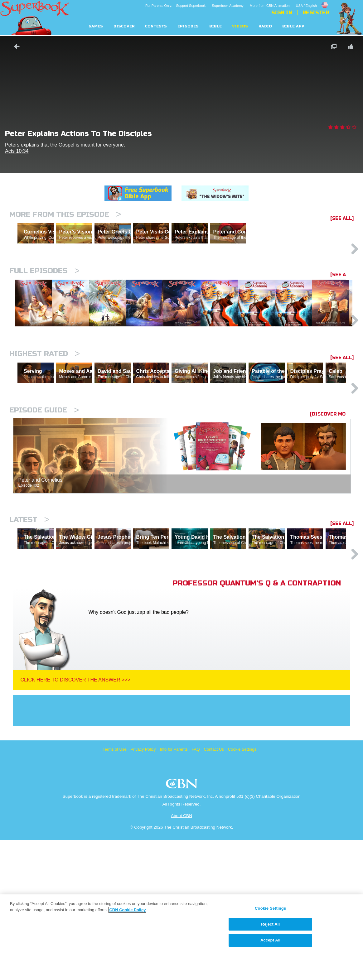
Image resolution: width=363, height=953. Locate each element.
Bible (215, 26)
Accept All (270, 940)
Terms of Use (115, 862)
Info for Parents (174, 862)
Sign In (281, 12)
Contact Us (214, 862)
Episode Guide (44, 496)
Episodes (188, 26)
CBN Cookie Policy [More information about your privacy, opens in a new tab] (127, 909)
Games (96, 26)
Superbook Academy (228, 5)
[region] (181, 923)
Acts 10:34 (17, 151)
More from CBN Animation (270, 5)
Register (315, 12)
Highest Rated (44, 412)
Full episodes (44, 298)
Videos (240, 26)
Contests (156, 26)
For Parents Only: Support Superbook (175, 5)
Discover (124, 26)
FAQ (196, 862)
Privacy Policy (143, 862)
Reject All (270, 924)
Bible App (293, 26)
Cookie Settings (242, 862)
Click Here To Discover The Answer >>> (76, 793)
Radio (265, 26)
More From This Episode (65, 214)
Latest (29, 605)
